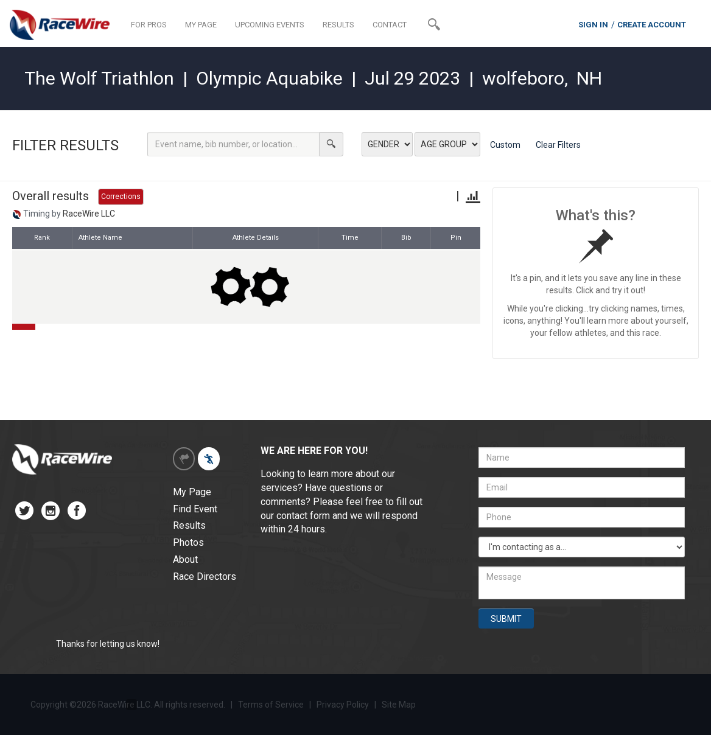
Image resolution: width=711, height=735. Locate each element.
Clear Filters (558, 145)
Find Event (195, 509)
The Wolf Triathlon (99, 78)
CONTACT (390, 24)
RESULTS (338, 24)
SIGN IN (593, 24)
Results (189, 525)
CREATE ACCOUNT (651, 24)
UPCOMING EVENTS (269, 24)
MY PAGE (201, 24)
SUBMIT (506, 619)
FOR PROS (149, 24)
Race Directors (204, 576)
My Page (192, 492)
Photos (188, 542)
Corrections (121, 196)
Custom (505, 145)
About (185, 559)
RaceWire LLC (89, 213)
